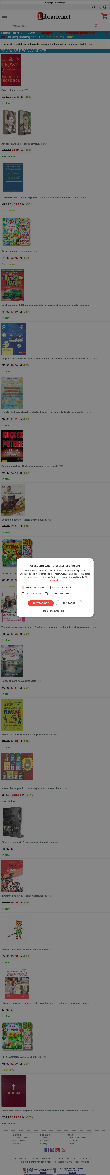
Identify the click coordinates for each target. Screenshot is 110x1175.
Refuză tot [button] (69, 603)
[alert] (55, 587)
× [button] (90, 562)
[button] (55, 611)
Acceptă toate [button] (41, 603)
